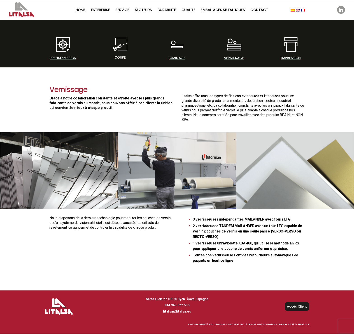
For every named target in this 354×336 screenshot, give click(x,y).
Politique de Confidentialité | (229, 326)
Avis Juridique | (198, 326)
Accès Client (297, 308)
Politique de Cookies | (263, 326)
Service (124, 11)
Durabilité (168, 11)
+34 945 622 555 (177, 307)
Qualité (190, 11)
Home (82, 11)
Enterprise (102, 11)
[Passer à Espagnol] (294, 11)
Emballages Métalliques (225, 11)
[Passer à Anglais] (300, 11)
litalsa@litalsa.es (177, 313)
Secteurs (145, 11)
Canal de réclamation (294, 326)
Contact (261, 11)
